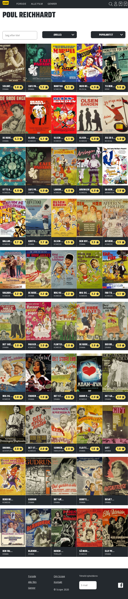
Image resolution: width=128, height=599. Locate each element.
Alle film (37, 3)
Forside (21, 3)
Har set (125, 4)
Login (115, 4)
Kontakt (58, 582)
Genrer (52, 3)
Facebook (120, 585)
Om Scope (59, 576)
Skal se (120, 4)
